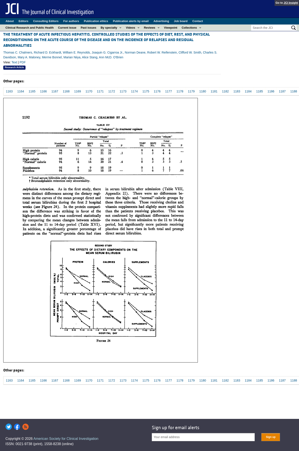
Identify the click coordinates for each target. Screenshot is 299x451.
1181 (214, 91)
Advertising (161, 21)
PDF (23, 62)
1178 (179, 91)
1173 (123, 91)
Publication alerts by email (131, 21)
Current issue (67, 27)
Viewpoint (170, 27)
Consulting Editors (45, 21)
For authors (71, 21)
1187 (282, 91)
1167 (54, 91)
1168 (66, 91)
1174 (134, 91)
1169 (77, 91)
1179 (191, 91)
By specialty (109, 27)
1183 (236, 91)
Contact (197, 21)
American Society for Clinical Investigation (65, 439)
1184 (248, 91)
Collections (189, 27)
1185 (259, 91)
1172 (111, 91)
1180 (202, 91)
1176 (157, 91)
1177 (168, 91)
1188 (293, 91)
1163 (9, 91)
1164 (20, 91)
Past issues (88, 27)
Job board (181, 21)
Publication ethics (96, 21)
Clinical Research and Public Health (29, 27)
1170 (88, 91)
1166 (43, 91)
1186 (271, 91)
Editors (23, 21)
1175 (145, 91)
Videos (130, 27)
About (10, 21)
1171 (100, 91)
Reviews (149, 27)
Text (14, 62)
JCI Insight (291, 2)
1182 (225, 91)
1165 (32, 91)
